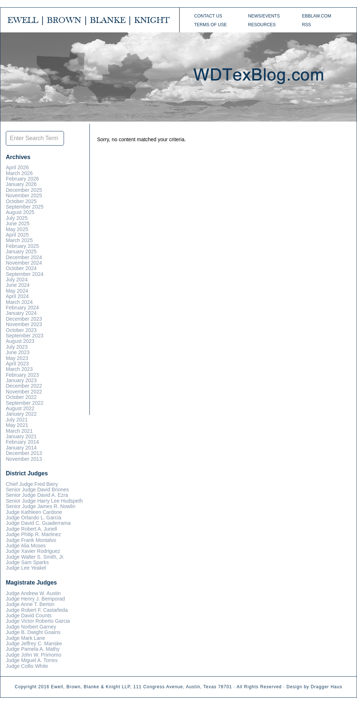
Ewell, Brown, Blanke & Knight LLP (90, 686)
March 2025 (19, 240)
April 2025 (17, 235)
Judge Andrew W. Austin (33, 593)
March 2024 (19, 302)
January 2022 (21, 414)
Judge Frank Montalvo (31, 540)
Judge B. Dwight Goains (33, 632)
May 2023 (17, 358)
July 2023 (17, 347)
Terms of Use (210, 25)
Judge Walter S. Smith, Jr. (35, 557)
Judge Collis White (27, 666)
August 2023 (20, 341)
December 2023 (24, 319)
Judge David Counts (29, 615)
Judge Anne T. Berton (30, 604)
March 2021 (19, 431)
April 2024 (17, 296)
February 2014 (22, 442)
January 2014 (21, 448)
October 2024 (21, 268)
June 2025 (17, 223)
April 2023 (17, 364)
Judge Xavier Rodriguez (33, 551)
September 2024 (25, 274)
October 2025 (21, 201)
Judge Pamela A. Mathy (33, 649)
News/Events (264, 16)
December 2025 (24, 190)
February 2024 (22, 307)
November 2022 (24, 392)
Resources (262, 25)
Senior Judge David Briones (37, 489)
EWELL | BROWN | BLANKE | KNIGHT (89, 20)
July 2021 (17, 420)
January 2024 (21, 313)
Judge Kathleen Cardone (34, 512)
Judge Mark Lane (25, 638)
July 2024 (17, 279)
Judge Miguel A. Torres (31, 660)
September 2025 (25, 207)
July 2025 (17, 218)
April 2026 (17, 167)
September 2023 (25, 335)
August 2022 (20, 408)
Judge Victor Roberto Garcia (38, 621)
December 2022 (24, 386)
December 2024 (24, 257)
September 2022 (25, 403)
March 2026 (19, 173)
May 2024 (17, 291)
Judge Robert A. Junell (31, 529)
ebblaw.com (316, 16)
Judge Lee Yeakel (26, 568)
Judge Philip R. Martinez (33, 534)
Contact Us (208, 16)
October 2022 (21, 397)
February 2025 (22, 246)
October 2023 (21, 330)
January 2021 (21, 436)
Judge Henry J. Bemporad (35, 599)
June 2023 (17, 352)
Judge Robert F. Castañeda (37, 610)
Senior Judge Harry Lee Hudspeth (44, 501)
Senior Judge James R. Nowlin (40, 506)
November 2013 (24, 459)
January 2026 (21, 184)
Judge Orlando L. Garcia (33, 517)
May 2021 (17, 425)
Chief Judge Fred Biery (32, 484)
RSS (306, 25)
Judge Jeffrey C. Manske (34, 643)
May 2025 (17, 229)
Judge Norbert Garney (31, 627)
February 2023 (22, 375)
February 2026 (22, 179)
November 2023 (24, 324)
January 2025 (21, 251)
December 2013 (24, 453)
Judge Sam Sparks (27, 562)
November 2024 (24, 263)
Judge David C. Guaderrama (38, 523)
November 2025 (24, 195)
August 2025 (20, 212)
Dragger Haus (326, 686)
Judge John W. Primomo (33, 655)
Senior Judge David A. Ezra (37, 495)
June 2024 (17, 285)
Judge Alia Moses (26, 545)
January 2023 (21, 380)
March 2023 (19, 369)
